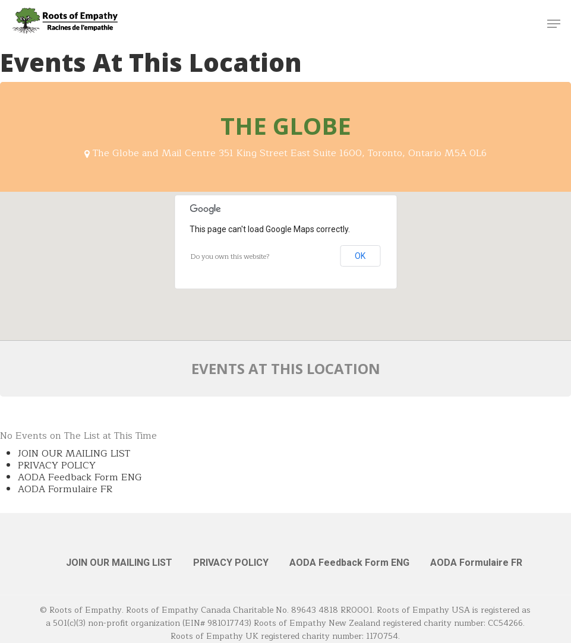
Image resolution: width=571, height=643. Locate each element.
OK (360, 256)
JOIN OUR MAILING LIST (74, 453)
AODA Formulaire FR (65, 489)
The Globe (285, 125)
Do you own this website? (230, 256)
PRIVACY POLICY (57, 465)
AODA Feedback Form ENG (80, 477)
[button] (553, 24)
